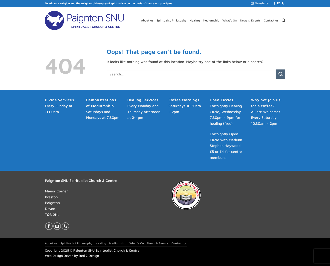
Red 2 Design (89, 256)
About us (147, 20)
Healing (195, 20)
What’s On (229, 20)
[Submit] (280, 73)
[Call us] (283, 3)
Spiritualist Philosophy (171, 20)
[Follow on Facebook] (274, 3)
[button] (260, 3)
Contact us (271, 20)
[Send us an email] (278, 3)
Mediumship (211, 20)
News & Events (250, 20)
